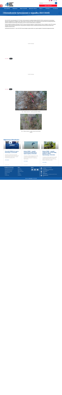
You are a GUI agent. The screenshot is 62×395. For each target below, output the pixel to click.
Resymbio (30, 178)
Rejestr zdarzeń (23, 8)
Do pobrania (55, 8)
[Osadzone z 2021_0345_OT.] (31, 44)
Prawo (41, 8)
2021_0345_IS (7, 89)
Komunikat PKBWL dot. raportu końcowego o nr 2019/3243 (12, 152)
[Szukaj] (56, 3)
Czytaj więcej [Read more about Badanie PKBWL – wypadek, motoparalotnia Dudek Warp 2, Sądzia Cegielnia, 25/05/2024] (26, 161)
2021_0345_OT (7, 58)
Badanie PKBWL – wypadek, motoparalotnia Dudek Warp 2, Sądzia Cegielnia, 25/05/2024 (30, 152)
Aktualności (15, 8)
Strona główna (7, 8)
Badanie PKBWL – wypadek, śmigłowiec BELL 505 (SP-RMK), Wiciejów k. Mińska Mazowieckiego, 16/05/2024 (49, 153)
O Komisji (48, 8)
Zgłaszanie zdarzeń (33, 8)
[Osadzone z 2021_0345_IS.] (31, 74)
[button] (1, 6)
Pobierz (11, 58)
